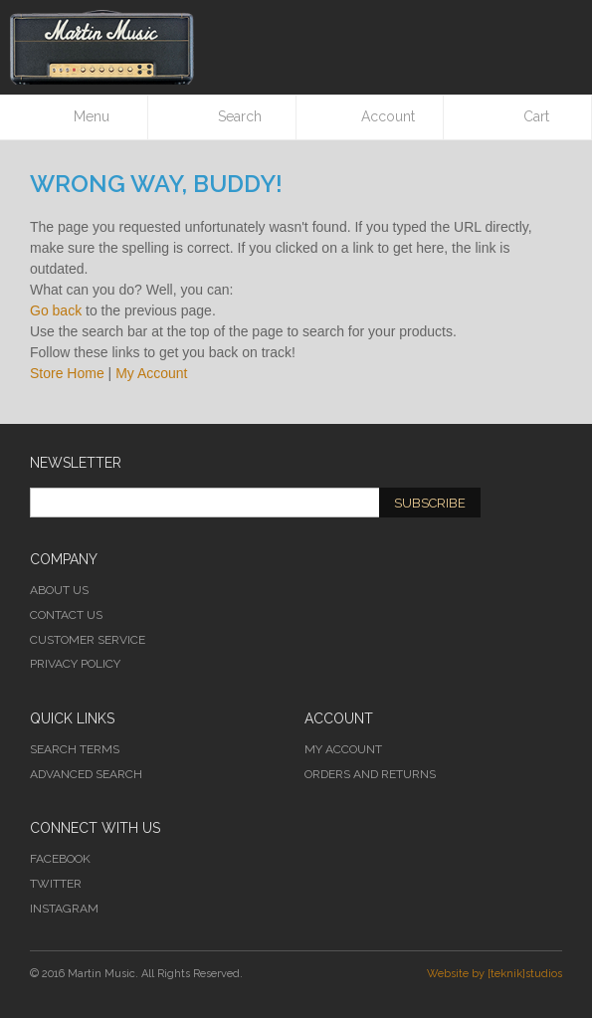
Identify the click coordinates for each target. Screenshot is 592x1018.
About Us (59, 590)
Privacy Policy (75, 664)
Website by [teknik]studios (494, 973)
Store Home (67, 373)
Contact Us (66, 615)
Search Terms (74, 749)
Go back (56, 310)
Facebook (60, 859)
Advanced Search (86, 774)
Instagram (64, 909)
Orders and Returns (370, 774)
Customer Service (87, 640)
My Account (151, 373)
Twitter (56, 884)
